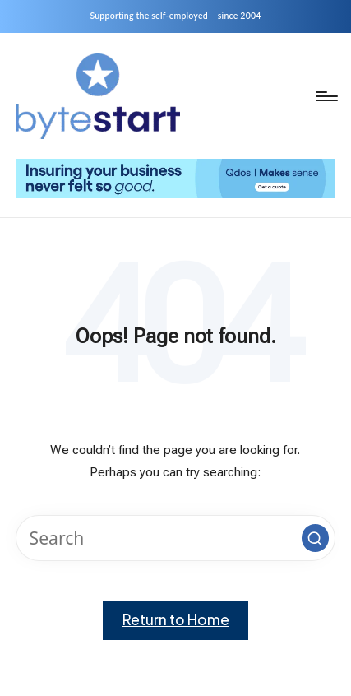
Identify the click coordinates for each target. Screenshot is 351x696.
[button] (316, 538)
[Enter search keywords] (175, 538)
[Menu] (325, 95)
